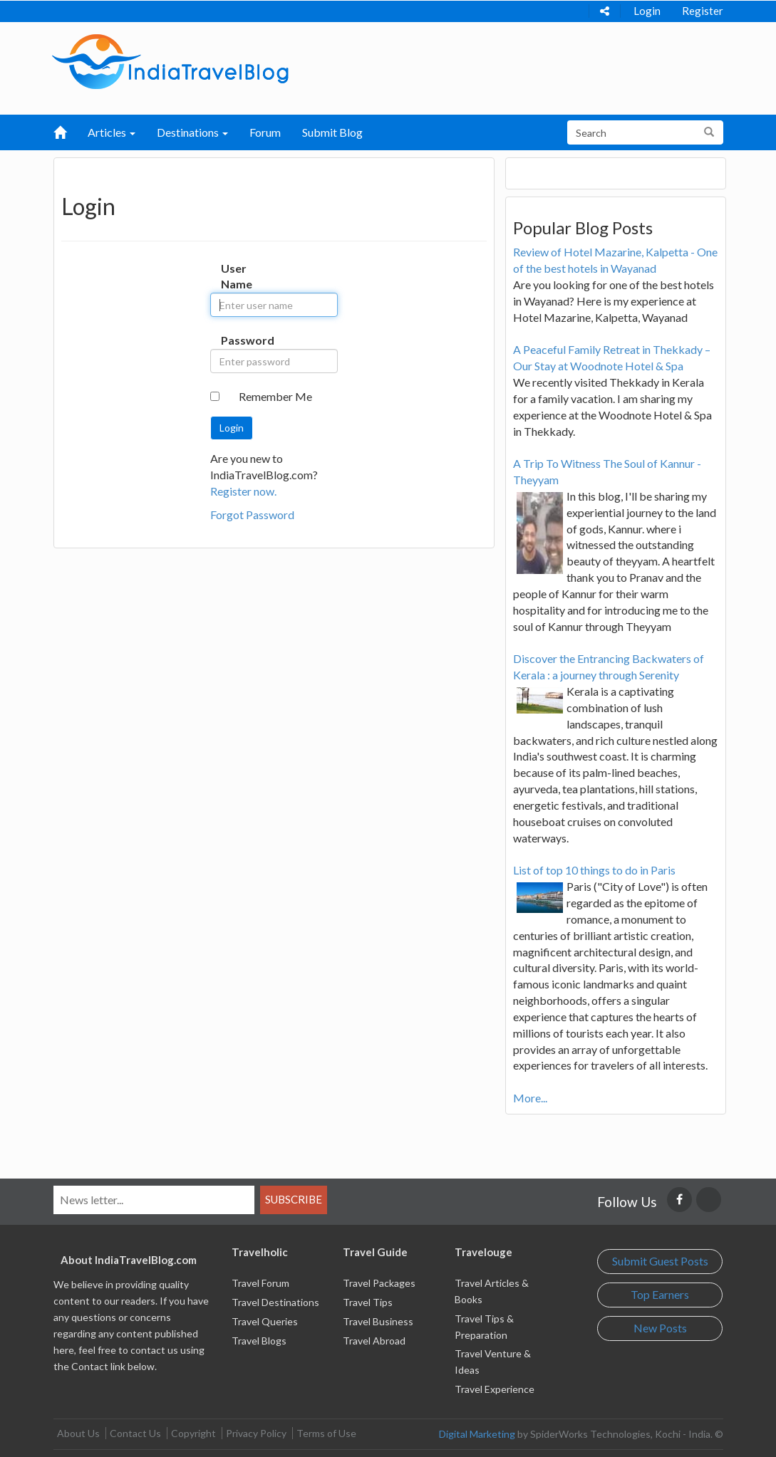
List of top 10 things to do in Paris (594, 870)
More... (530, 1097)
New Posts (660, 1328)
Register (702, 10)
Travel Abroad (374, 1341)
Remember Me (275, 396)
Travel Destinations (275, 1302)
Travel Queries (265, 1321)
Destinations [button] (192, 132)
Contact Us (135, 1433)
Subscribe (293, 1199)
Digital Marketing (477, 1434)
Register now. (243, 491)
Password (231, 340)
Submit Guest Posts (660, 1261)
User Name (231, 276)
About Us (78, 1433)
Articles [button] (111, 132)
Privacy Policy (256, 1433)
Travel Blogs (259, 1341)
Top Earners (660, 1294)
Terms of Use (326, 1433)
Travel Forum (260, 1283)
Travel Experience (494, 1389)
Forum (265, 132)
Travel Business (378, 1321)
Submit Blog (332, 132)
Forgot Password (252, 514)
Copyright (193, 1433)
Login (647, 10)
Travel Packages (379, 1283)
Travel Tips (368, 1302)
